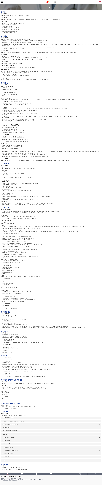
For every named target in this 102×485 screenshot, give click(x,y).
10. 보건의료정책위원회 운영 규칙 (8, 447)
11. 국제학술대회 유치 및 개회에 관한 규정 (10, 450)
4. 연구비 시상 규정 (5, 427)
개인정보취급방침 (4, 476)
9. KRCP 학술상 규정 (6, 444)
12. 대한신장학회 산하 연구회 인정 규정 (9, 453)
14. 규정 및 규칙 (5, 460)
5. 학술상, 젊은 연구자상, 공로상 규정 (9, 430)
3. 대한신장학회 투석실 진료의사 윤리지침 (10, 424)
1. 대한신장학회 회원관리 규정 (8, 417)
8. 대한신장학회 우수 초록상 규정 (8, 440)
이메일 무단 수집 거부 (12, 476)
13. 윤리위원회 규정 (6, 457)
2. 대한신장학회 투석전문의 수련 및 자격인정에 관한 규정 (13, 421)
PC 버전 (19, 476)
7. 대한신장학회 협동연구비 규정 (8, 437)
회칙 (50, 7)
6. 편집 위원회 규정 (5, 434)
